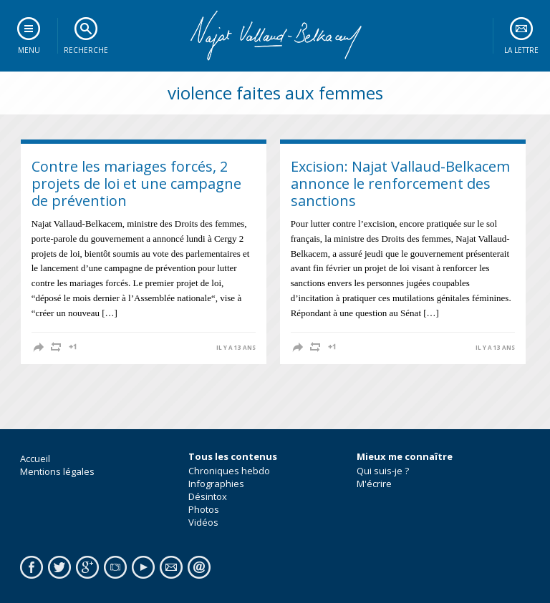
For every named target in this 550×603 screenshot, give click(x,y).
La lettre (521, 50)
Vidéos (203, 522)
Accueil (35, 458)
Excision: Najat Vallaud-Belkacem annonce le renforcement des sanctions (400, 183)
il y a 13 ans (236, 347)
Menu (29, 50)
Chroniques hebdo (229, 470)
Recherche (86, 50)
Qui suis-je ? (383, 470)
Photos (203, 509)
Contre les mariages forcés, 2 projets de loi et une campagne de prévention (136, 183)
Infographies (216, 483)
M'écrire (374, 483)
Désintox (207, 496)
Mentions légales (57, 471)
